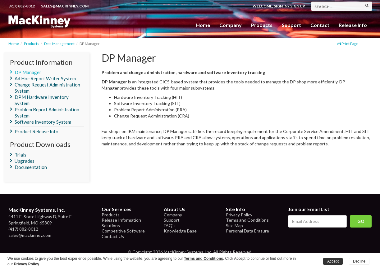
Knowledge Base (180, 230)
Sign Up (297, 6)
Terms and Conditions (247, 220)
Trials (20, 154)
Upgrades (24, 161)
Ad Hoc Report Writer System (45, 78)
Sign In (280, 6)
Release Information (121, 220)
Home (203, 25)
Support (291, 25)
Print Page (347, 43)
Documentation (31, 167)
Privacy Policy (239, 214)
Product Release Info (36, 131)
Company (230, 25)
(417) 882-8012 (21, 6)
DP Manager (28, 72)
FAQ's (170, 225)
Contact (319, 25)
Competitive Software (123, 230)
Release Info (353, 25)
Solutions (111, 225)
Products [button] (261, 25)
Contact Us (113, 236)
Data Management (59, 43)
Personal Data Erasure (247, 230)
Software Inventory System (43, 122)
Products (31, 43)
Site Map (234, 225)
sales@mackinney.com (65, 6)
